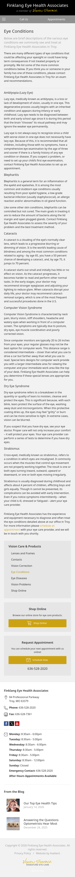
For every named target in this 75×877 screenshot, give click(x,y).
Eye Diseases (19, 578)
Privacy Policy (22, 853)
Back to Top (38, 870)
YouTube (17, 723)
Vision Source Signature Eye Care (37, 862)
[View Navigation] (5, 19)
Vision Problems (21, 584)
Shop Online (18, 590)
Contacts (16, 559)
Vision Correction (21, 566)
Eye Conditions (20, 572)
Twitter (11, 723)
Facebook (6, 723)
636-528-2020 (22, 707)
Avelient (55, 853)
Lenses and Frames (23, 553)
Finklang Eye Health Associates (46, 845)
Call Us (24, 19)
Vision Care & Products (25, 546)
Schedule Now (37, 660)
